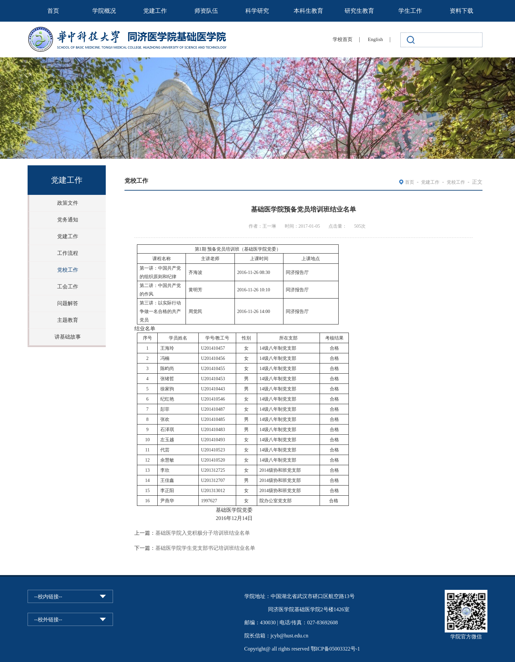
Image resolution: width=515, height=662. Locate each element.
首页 (53, 11)
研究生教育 (359, 11)
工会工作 (67, 286)
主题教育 (67, 320)
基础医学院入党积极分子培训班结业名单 (202, 533)
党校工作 (67, 270)
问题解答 (67, 303)
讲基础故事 (68, 337)
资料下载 (461, 11)
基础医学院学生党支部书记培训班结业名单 (205, 548)
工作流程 (67, 253)
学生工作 (410, 11)
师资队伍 (206, 11)
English (375, 39)
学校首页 (342, 39)
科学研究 (257, 11)
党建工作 (155, 11)
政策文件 (67, 203)
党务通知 (67, 219)
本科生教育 (308, 11)
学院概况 (104, 11)
